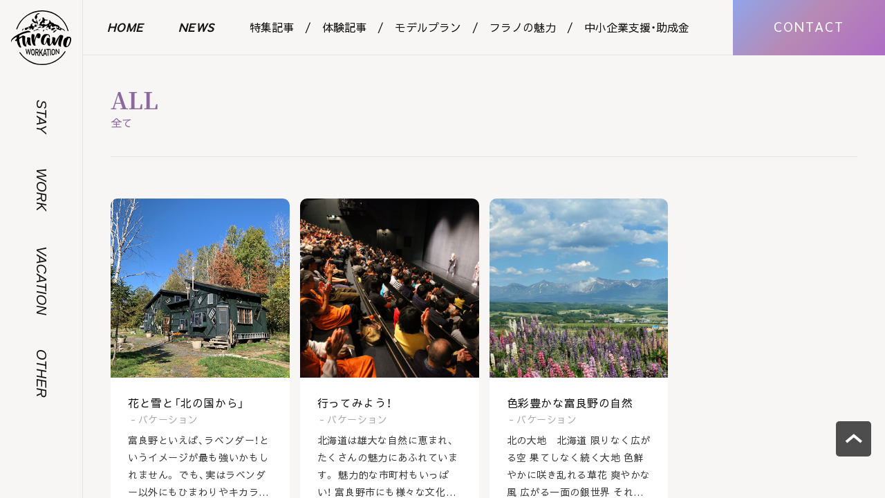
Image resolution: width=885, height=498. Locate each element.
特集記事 (272, 27)
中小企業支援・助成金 (636, 27)
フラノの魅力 (523, 27)
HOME (125, 27)
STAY (41, 116)
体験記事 (344, 27)
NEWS (196, 27)
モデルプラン (428, 27)
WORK (41, 189)
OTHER (41, 373)
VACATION (41, 280)
